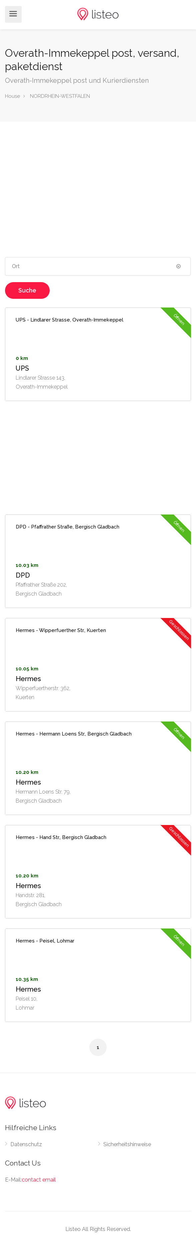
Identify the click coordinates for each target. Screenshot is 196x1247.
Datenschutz (26, 1144)
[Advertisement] (98, 185)
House (12, 96)
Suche (27, 290)
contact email (39, 1180)
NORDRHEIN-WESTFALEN (60, 96)
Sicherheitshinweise (127, 1144)
